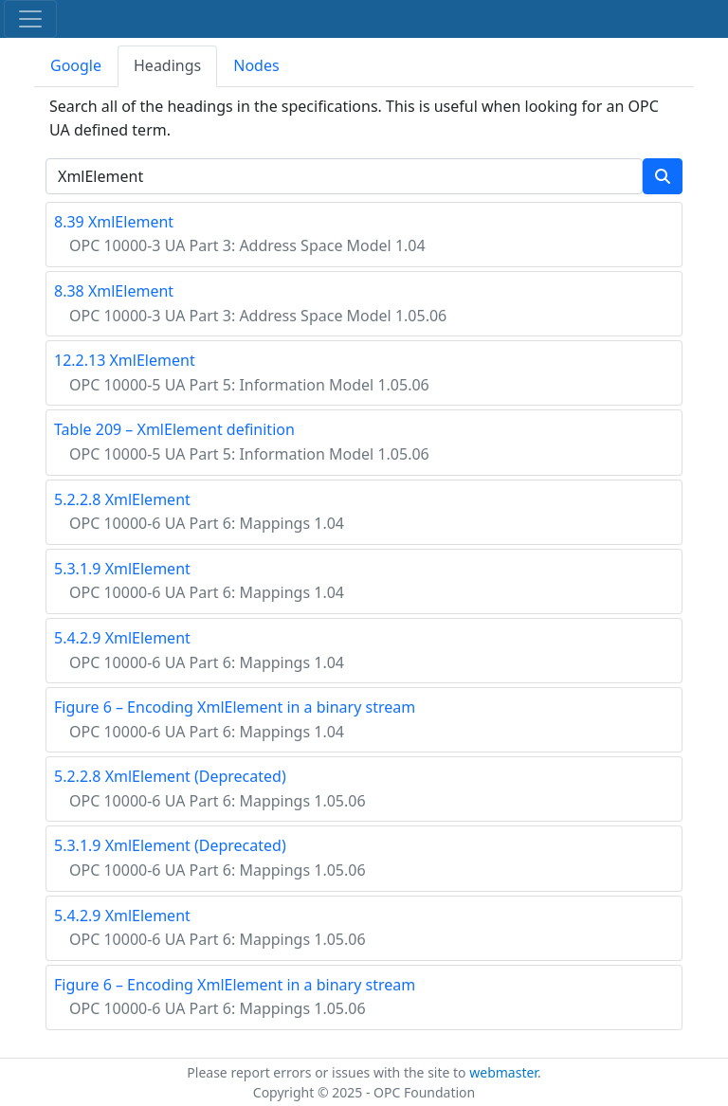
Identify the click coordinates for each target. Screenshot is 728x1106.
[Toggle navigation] (30, 19)
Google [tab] (75, 65)
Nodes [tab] (256, 65)
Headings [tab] (167, 65)
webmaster (503, 1072)
